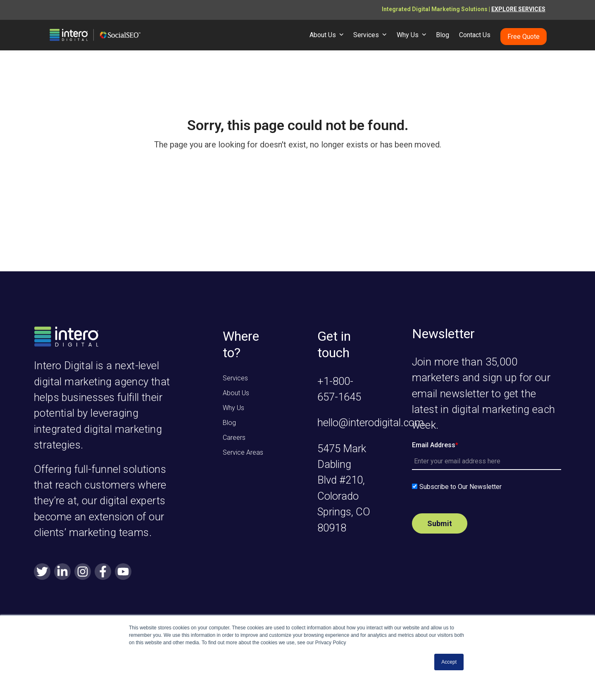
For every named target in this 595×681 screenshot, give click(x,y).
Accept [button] (449, 662)
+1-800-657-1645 (339, 389)
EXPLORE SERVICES (518, 9)
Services (235, 378)
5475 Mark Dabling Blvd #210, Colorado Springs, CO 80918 (343, 488)
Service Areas (243, 452)
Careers (234, 437)
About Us (236, 393)
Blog (229, 423)
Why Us (233, 408)
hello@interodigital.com (370, 422)
